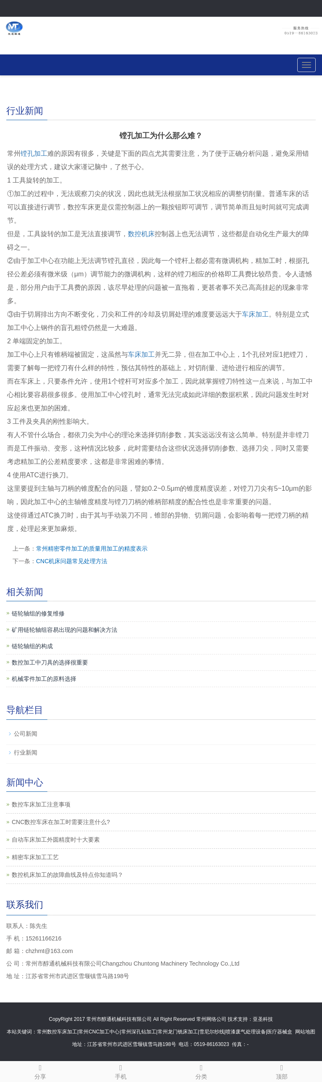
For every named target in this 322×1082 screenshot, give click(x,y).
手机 (120, 1070)
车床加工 (255, 314)
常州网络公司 (211, 1019)
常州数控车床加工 (57, 1032)
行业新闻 (25, 752)
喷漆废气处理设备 (246, 1032)
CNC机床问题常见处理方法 (71, 561)
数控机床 (141, 233)
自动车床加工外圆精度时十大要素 (56, 839)
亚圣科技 (263, 1019)
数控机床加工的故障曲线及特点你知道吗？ (67, 874)
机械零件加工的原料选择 (44, 678)
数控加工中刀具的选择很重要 (50, 662)
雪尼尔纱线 (211, 1032)
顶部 (282, 1070)
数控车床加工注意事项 (41, 804)
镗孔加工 (34, 153)
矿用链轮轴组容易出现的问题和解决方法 (64, 629)
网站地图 (305, 1032)
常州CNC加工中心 (98, 1032)
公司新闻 (25, 733)
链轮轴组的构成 (32, 646)
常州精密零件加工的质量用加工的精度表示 (92, 548)
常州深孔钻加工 (138, 1032)
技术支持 (238, 1019)
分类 (201, 1070)
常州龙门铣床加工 (178, 1032)
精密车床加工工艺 (35, 857)
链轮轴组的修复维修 (38, 613)
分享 (40, 1070)
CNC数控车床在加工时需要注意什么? (61, 822)
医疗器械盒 (279, 1032)
